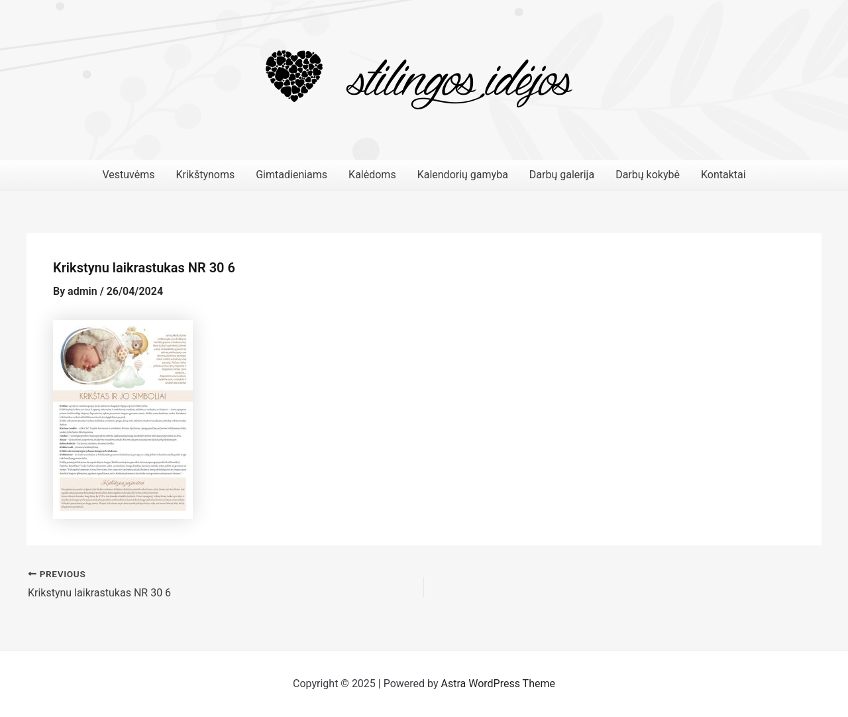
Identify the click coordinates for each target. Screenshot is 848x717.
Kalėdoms (372, 174)
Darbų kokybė (647, 174)
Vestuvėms (128, 174)
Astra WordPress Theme (498, 683)
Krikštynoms (205, 174)
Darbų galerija (561, 174)
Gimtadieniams (291, 174)
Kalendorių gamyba (462, 174)
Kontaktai (723, 174)
